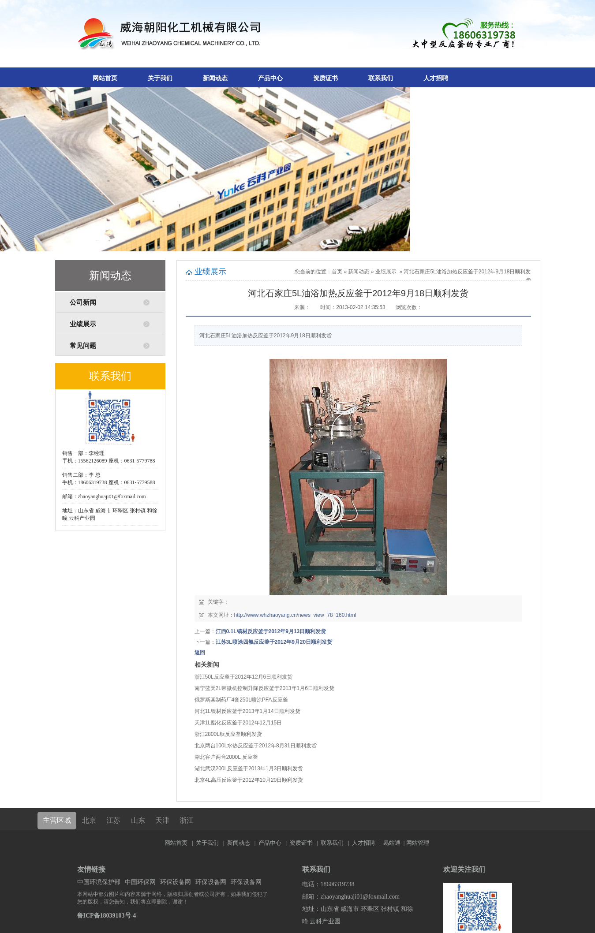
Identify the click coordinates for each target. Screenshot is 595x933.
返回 (200, 652)
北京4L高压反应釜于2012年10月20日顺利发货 (249, 780)
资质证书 (325, 78)
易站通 (394, 843)
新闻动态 (215, 78)
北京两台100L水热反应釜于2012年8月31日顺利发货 (256, 746)
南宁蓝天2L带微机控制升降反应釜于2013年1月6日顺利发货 (264, 688)
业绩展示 (83, 324)
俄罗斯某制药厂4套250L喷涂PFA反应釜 (241, 700)
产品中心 (270, 78)
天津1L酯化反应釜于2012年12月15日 (238, 723)
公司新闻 (83, 302)
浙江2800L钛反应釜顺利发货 (228, 734)
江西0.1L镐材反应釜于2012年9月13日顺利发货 (271, 631)
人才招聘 (435, 78)
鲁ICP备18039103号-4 (106, 915)
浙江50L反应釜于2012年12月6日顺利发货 (244, 677)
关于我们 (160, 78)
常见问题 (83, 345)
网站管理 (417, 843)
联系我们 (380, 78)
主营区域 (57, 820)
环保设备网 (175, 882)
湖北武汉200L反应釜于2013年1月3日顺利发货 (249, 768)
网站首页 (105, 78)
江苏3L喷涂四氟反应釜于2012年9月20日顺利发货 (274, 642)
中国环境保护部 (98, 882)
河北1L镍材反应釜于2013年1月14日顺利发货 (247, 711)
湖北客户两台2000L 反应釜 (226, 757)
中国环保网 (140, 882)
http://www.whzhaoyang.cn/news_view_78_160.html (295, 615)
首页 (337, 272)
